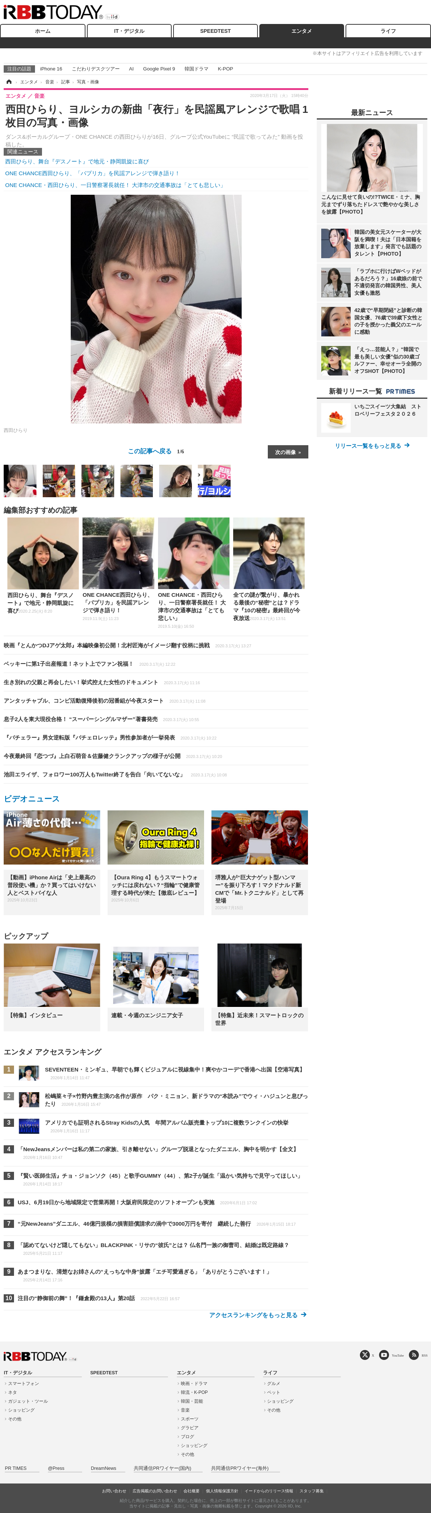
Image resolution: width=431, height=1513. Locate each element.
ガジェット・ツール (28, 1401)
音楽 (185, 1410)
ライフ (388, 31)
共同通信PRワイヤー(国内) (162, 1468)
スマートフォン (23, 1383)
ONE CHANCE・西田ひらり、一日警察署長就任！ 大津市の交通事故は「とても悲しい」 (115, 185)
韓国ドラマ (197, 69)
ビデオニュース (32, 798)
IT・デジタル (129, 31)
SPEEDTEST (215, 31)
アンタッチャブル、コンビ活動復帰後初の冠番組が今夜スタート (105, 700)
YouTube (398, 1355)
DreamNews (103, 1468)
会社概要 (191, 1491)
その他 (14, 1419)
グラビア (190, 1427)
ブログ (187, 1436)
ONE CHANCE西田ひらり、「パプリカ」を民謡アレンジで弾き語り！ (92, 173)
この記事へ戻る (156, 451)
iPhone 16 (51, 69)
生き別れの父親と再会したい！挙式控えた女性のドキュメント (102, 682)
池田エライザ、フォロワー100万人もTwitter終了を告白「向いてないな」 (115, 774)
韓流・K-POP (194, 1392)
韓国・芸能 (192, 1401)
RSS (425, 1355)
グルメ (273, 1383)
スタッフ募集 (311, 1491)
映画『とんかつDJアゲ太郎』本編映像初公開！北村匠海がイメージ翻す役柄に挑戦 (127, 645)
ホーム (42, 31)
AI (131, 69)
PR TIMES (16, 1468)
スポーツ (190, 1419)
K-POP (225, 69)
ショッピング (21, 1410)
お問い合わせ (114, 1491)
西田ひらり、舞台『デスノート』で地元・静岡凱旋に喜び (77, 161)
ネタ (12, 1392)
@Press (56, 1468)
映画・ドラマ (194, 1383)
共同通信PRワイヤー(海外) (240, 1468)
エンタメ (301, 31)
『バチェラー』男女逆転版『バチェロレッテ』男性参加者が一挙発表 (110, 737)
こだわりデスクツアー (96, 69)
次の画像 (285, 451)
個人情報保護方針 (222, 1491)
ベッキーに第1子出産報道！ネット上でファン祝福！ (89, 664)
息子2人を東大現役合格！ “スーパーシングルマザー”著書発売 (101, 719)
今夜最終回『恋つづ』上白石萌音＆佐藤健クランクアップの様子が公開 (113, 756)
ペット (273, 1392)
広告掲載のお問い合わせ (155, 1491)
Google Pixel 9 (159, 69)
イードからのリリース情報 (269, 1491)
